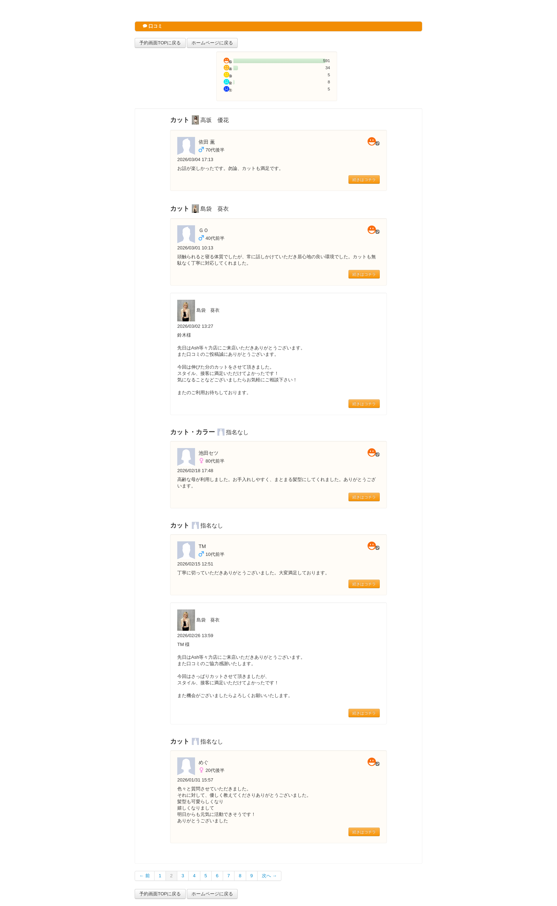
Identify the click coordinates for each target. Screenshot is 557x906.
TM (202, 546)
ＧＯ (204, 230)
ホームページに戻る (212, 42)
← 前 (144, 875)
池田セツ (208, 453)
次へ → (269, 875)
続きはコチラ (364, 179)
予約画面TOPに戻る (160, 42)
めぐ (204, 762)
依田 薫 (207, 142)
